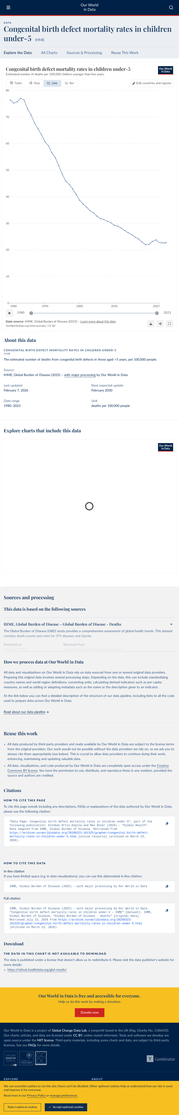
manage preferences (63, 1095)
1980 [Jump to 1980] (20, 312)
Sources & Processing (84, 53)
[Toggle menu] (8, 7)
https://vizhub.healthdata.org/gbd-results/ (37, 976)
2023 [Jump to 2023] (167, 312)
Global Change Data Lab (69, 1036)
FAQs (32, 1051)
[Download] (151, 323)
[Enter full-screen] (169, 323)
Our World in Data (89, 7)
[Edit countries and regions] (152, 83)
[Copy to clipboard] (162, 824)
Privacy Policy (36, 1095)
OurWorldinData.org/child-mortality (26, 326)
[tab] (16, 83)
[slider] (31, 313)
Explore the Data (18, 53)
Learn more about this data (98, 321)
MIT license (45, 1046)
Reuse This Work (124, 53)
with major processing (80, 375)
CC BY (51, 326)
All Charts (49, 53)
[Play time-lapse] (9, 313)
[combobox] (171, 7)
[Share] (160, 323)
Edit (153, 83)
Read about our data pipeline (26, 712)
